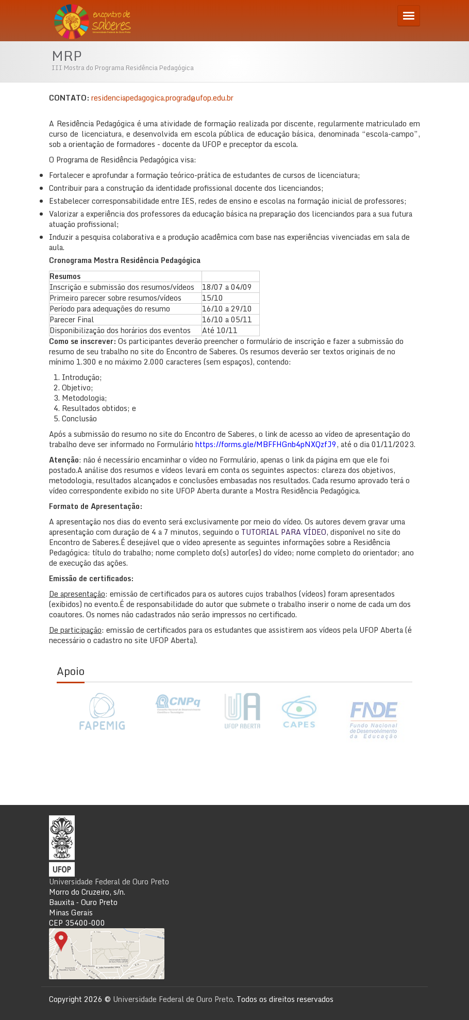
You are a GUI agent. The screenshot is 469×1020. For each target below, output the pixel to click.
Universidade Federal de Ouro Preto (109, 881)
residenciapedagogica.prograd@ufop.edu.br (162, 98)
